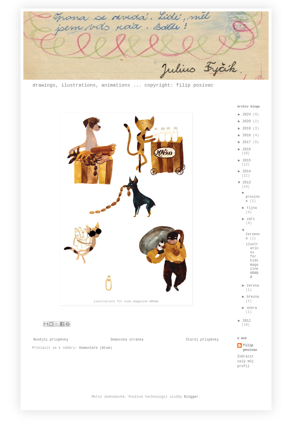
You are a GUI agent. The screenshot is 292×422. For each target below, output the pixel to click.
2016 (247, 149)
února (252, 308)
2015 (247, 161)
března (253, 297)
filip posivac (250, 347)
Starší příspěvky (202, 340)
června (253, 286)
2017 (248, 142)
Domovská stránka (127, 340)
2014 (247, 171)
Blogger (191, 397)
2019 (248, 129)
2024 (248, 115)
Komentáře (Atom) (95, 348)
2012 (247, 321)
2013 (247, 183)
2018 (248, 135)
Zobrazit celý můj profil (245, 361)
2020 (248, 121)
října (252, 208)
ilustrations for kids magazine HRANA (252, 260)
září (251, 219)
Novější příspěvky (50, 340)
